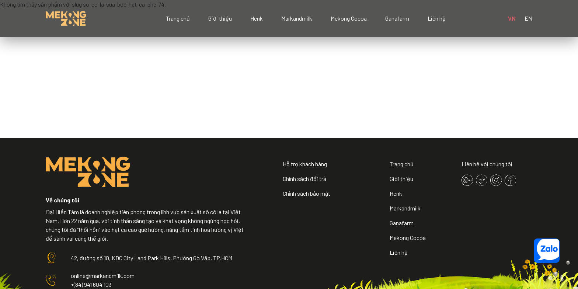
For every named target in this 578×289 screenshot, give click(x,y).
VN (512, 18)
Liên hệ (437, 18)
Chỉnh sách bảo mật (306, 193)
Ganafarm (397, 18)
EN (528, 18)
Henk (256, 18)
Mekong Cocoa (349, 18)
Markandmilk (296, 18)
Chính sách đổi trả (304, 178)
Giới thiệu (220, 18)
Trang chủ (178, 18)
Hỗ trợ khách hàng (305, 163)
